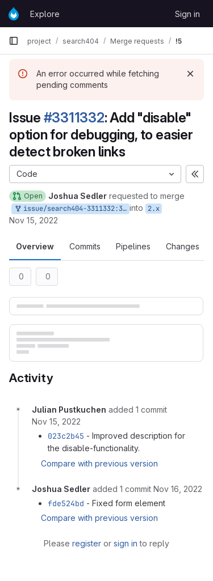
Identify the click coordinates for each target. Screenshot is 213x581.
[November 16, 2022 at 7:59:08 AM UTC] (177, 489)
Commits (85, 246)
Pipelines (133, 246)
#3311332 (74, 117)
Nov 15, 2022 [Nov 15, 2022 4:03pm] (33, 220)
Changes (182, 246)
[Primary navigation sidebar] (14, 41)
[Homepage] (13, 14)
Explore (45, 14)
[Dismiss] (190, 73)
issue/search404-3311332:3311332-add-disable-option (72, 209)
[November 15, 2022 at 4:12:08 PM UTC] (56, 421)
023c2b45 (66, 436)
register (86, 543)
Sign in (187, 14)
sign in (125, 543)
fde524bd (66, 503)
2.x (154, 208)
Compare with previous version (99, 463)
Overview (35, 246)
